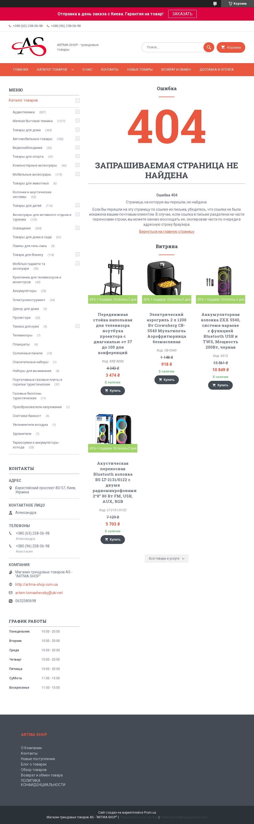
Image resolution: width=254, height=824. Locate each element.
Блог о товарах (34, 764)
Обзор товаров (34, 770)
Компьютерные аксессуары (35, 165)
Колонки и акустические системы (32, 194)
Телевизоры (22, 335)
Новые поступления (38, 759)
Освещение (22, 228)
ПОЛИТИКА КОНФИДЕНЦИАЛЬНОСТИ (43, 783)
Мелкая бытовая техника (33, 121)
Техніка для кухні (26, 326)
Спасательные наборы (30, 362)
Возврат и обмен (176, 69)
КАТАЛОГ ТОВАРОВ (52, 69)
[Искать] (208, 47)
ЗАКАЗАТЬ (182, 13)
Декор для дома (26, 309)
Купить (115, 391)
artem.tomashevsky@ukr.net (39, 593)
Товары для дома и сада (32, 237)
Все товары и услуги (164, 558)
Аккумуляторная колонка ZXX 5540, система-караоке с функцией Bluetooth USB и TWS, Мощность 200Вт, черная (220, 331)
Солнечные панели (28, 353)
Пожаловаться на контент (138, 817)
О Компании (31, 748)
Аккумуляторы (25, 291)
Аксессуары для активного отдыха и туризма (42, 217)
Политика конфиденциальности (183, 817)
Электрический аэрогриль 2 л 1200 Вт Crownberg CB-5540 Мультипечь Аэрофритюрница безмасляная (166, 328)
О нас (87, 69)
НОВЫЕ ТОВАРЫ (140, 69)
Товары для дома (27, 130)
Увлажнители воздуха (30, 425)
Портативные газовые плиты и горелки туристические (37, 382)
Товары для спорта (28, 156)
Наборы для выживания (32, 371)
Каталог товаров (23, 100)
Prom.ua (150, 812)
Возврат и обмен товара (42, 775)
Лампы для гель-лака (30, 246)
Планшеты (21, 344)
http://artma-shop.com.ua (36, 584)
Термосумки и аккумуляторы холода (36, 445)
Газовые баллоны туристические (27, 395)
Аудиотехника (24, 112)
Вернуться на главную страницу (166, 231)
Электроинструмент (29, 300)
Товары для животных (31, 183)
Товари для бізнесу (28, 255)
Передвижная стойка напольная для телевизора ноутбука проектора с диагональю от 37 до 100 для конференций (112, 333)
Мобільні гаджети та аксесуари (29, 266)
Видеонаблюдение (27, 148)
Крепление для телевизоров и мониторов (37, 279)
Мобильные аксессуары (32, 174)
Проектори (22, 318)
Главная (20, 69)
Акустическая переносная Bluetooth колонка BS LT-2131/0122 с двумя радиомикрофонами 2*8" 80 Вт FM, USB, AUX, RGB (115, 482)
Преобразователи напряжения (37, 407)
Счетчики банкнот (27, 416)
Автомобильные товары (32, 139)
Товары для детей (27, 206)
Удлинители (22, 434)
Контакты (109, 69)
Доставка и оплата (217, 69)
